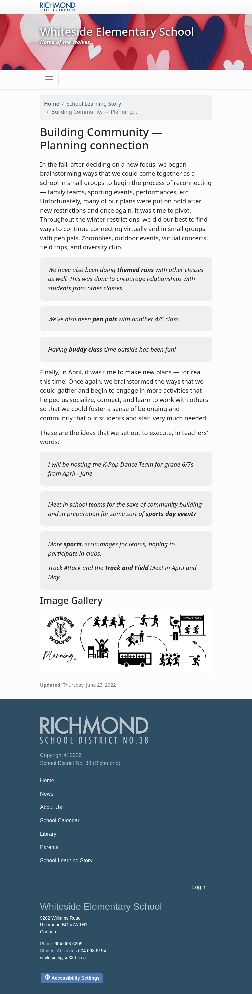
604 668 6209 (68, 943)
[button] (126, 640)
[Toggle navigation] (49, 79)
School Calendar (59, 820)
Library (48, 834)
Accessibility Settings (72, 977)
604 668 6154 (92, 950)
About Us (51, 807)
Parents (49, 847)
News (46, 794)
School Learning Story (93, 103)
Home (51, 103)
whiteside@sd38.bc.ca (63, 957)
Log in (199, 887)
